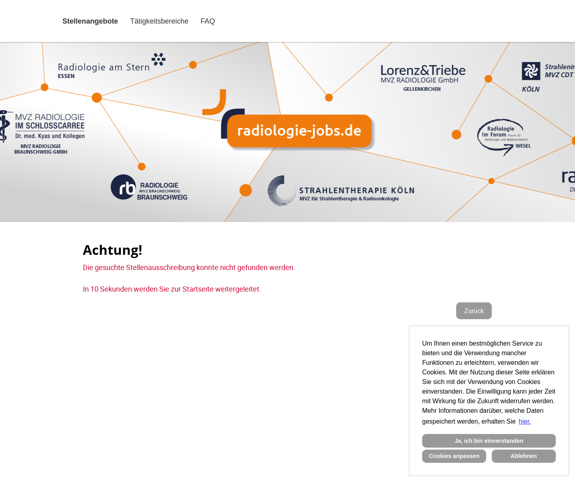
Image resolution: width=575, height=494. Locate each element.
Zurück (474, 310)
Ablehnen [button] (524, 456)
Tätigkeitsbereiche (159, 21)
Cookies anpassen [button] (454, 456)
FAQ (207, 21)
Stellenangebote (90, 21)
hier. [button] (525, 421)
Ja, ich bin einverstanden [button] (489, 441)
